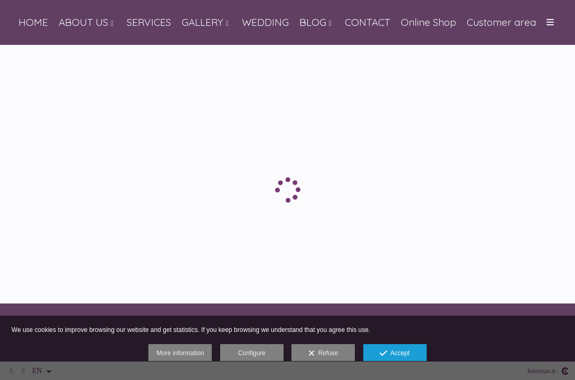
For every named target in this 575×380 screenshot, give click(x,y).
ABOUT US (83, 22)
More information (180, 353)
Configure (252, 353)
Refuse (323, 353)
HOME (33, 22)
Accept (395, 353)
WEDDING (265, 22)
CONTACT (367, 22)
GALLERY (202, 22)
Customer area (501, 22)
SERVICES (149, 22)
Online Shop (428, 22)
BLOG (312, 22)
